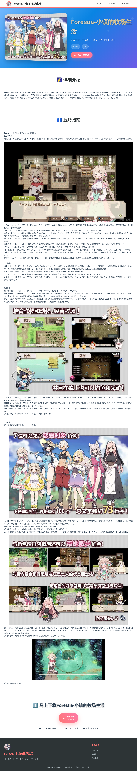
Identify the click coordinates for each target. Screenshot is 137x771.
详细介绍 (98, 4)
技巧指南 (112, 4)
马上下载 (125, 4)
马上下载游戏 (81, 55)
